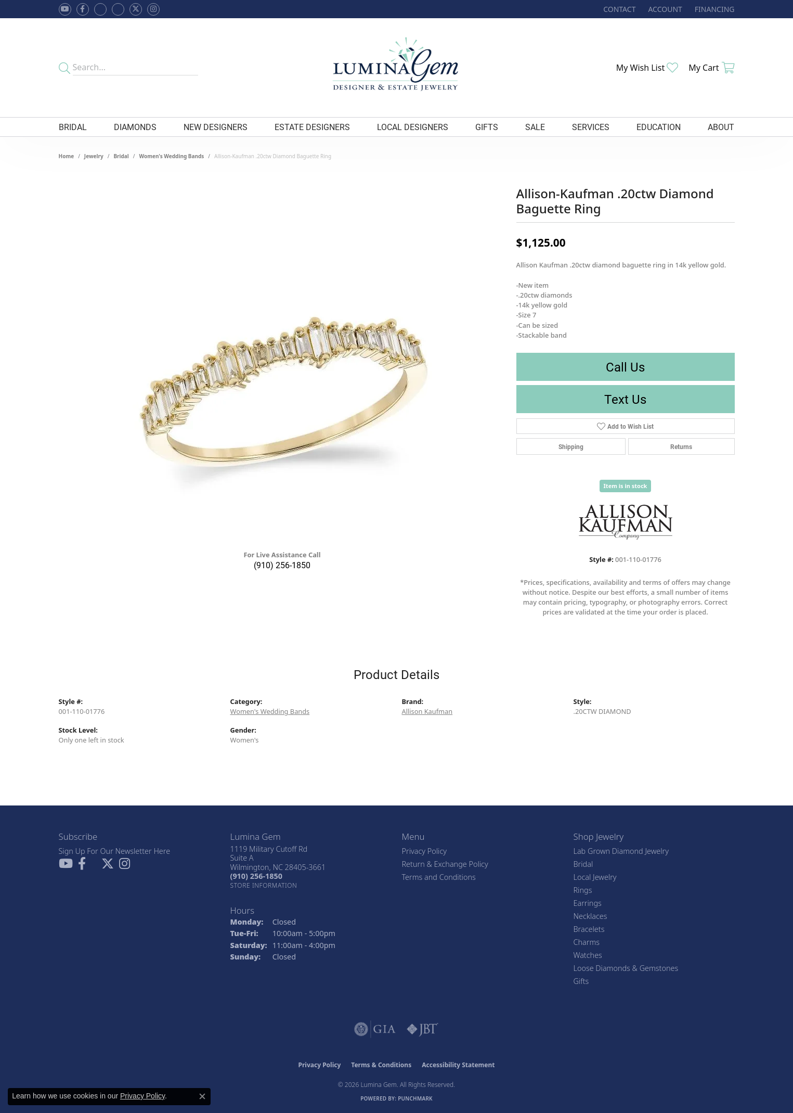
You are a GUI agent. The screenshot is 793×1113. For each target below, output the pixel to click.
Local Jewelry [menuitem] (595, 877)
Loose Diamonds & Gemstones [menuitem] (626, 968)
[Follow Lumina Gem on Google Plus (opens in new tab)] (118, 9)
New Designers (216, 126)
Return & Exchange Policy (445, 864)
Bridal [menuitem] (583, 864)
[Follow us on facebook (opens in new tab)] (82, 9)
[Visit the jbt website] (422, 1029)
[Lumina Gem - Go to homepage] (396, 67)
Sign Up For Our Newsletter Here (115, 851)
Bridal (73, 126)
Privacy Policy (424, 851)
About (721, 126)
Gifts (486, 126)
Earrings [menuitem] (588, 903)
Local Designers (412, 126)
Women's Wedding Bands (171, 156)
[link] (618, 9)
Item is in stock (625, 486)
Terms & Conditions (381, 1064)
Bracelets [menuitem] (589, 929)
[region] (282, 385)
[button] (664, 9)
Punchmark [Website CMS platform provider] (415, 1098)
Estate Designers (312, 126)
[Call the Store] (256, 876)
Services (590, 126)
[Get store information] (263, 885)
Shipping (570, 446)
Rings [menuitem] (583, 890)
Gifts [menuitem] (581, 981)
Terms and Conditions (439, 877)
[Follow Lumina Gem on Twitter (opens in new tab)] (135, 9)
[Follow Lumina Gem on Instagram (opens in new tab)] (153, 9)
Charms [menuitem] (587, 942)
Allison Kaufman (427, 711)
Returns (681, 446)
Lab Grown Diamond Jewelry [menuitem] (621, 851)
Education (658, 126)
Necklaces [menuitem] (590, 916)
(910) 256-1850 (282, 564)
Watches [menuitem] (588, 955)
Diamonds (135, 126)
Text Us (625, 399)
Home (66, 156)
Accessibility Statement (458, 1064)
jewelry (93, 156)
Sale (535, 126)
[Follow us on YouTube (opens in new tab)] (65, 9)
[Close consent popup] (202, 1096)
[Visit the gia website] (375, 1029)
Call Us (625, 367)
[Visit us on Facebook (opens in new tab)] (100, 9)
